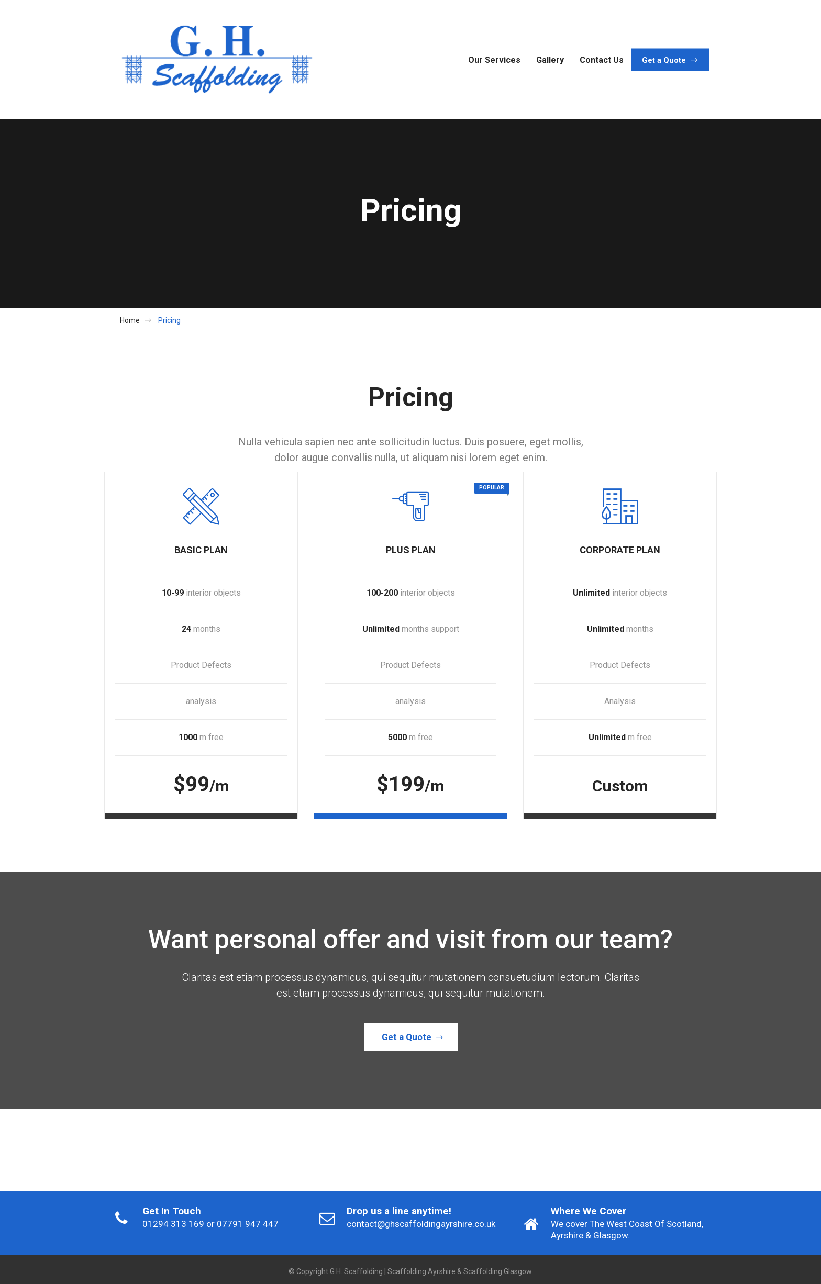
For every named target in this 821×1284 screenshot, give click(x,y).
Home (130, 320)
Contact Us (602, 59)
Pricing (169, 320)
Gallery (550, 59)
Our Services (494, 59)
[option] (211, 1146)
